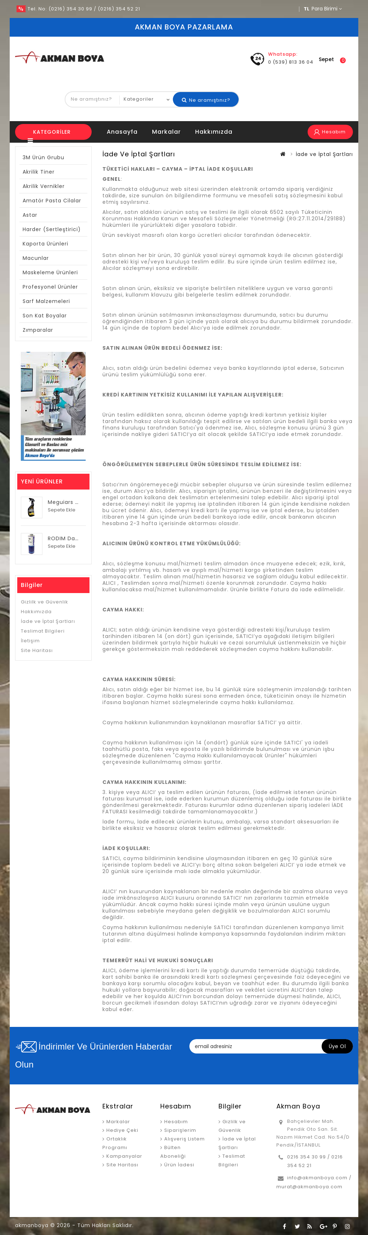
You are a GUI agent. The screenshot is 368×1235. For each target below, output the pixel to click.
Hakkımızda (214, 132)
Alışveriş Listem (184, 1138)
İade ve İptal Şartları (48, 621)
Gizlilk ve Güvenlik (44, 601)
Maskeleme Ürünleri (50, 272)
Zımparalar (38, 330)
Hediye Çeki (122, 1130)
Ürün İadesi (179, 1164)
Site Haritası (37, 650)
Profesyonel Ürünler (50, 286)
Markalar (166, 132)
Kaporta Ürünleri (45, 243)
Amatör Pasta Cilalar (52, 200)
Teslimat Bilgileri (43, 631)
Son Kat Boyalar (45, 315)
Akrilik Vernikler (44, 186)
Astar (30, 215)
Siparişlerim (180, 1130)
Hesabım (176, 1121)
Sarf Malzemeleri (46, 301)
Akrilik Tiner (39, 171)
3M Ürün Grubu (43, 157)
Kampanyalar (124, 1156)
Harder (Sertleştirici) (52, 229)
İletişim (30, 640)
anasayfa (122, 132)
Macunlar (36, 258)
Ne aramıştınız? (206, 100)
